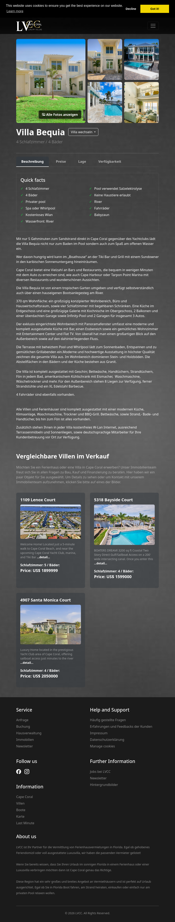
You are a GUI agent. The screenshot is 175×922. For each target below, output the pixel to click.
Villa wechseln (82, 132)
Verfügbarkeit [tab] (109, 161)
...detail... (43, 557)
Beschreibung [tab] (32, 161)
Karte (20, 816)
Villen (20, 803)
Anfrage (22, 720)
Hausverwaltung (28, 733)
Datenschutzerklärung (107, 739)
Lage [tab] (82, 161)
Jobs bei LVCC (100, 771)
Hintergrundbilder (104, 784)
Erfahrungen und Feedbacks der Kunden (121, 726)
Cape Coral (24, 797)
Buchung (23, 726)
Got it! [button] (154, 8)
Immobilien (25, 739)
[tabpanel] (87, 306)
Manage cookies (102, 746)
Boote (20, 810)
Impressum (99, 733)
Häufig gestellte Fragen (108, 720)
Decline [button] (131, 8)
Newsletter (24, 746)
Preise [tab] (61, 161)
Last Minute (25, 823)
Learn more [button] (15, 11)
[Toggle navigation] (153, 26)
